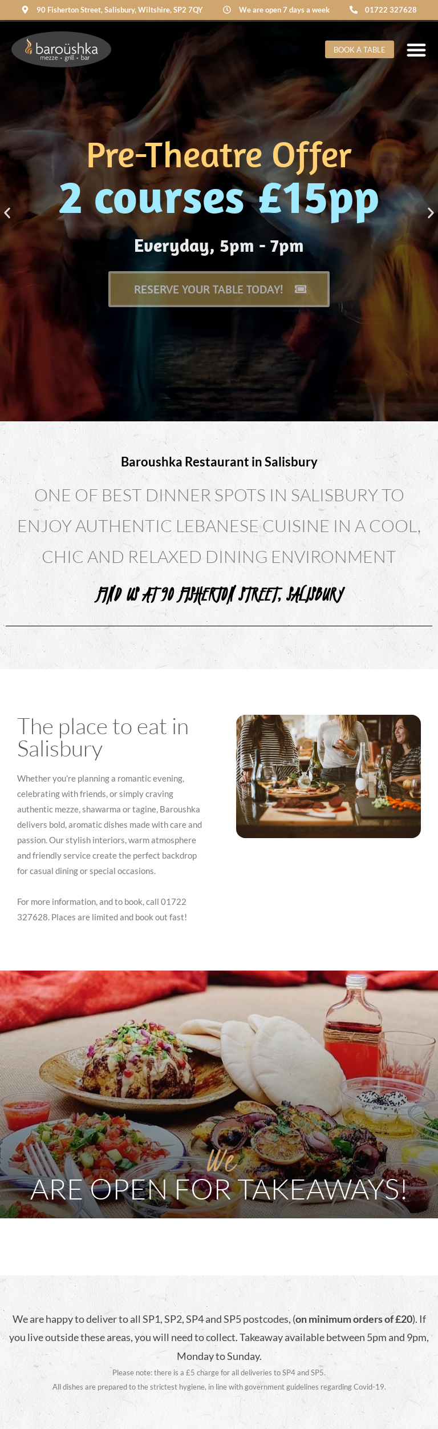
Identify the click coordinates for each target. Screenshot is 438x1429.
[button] (7, 213)
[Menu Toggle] (416, 49)
